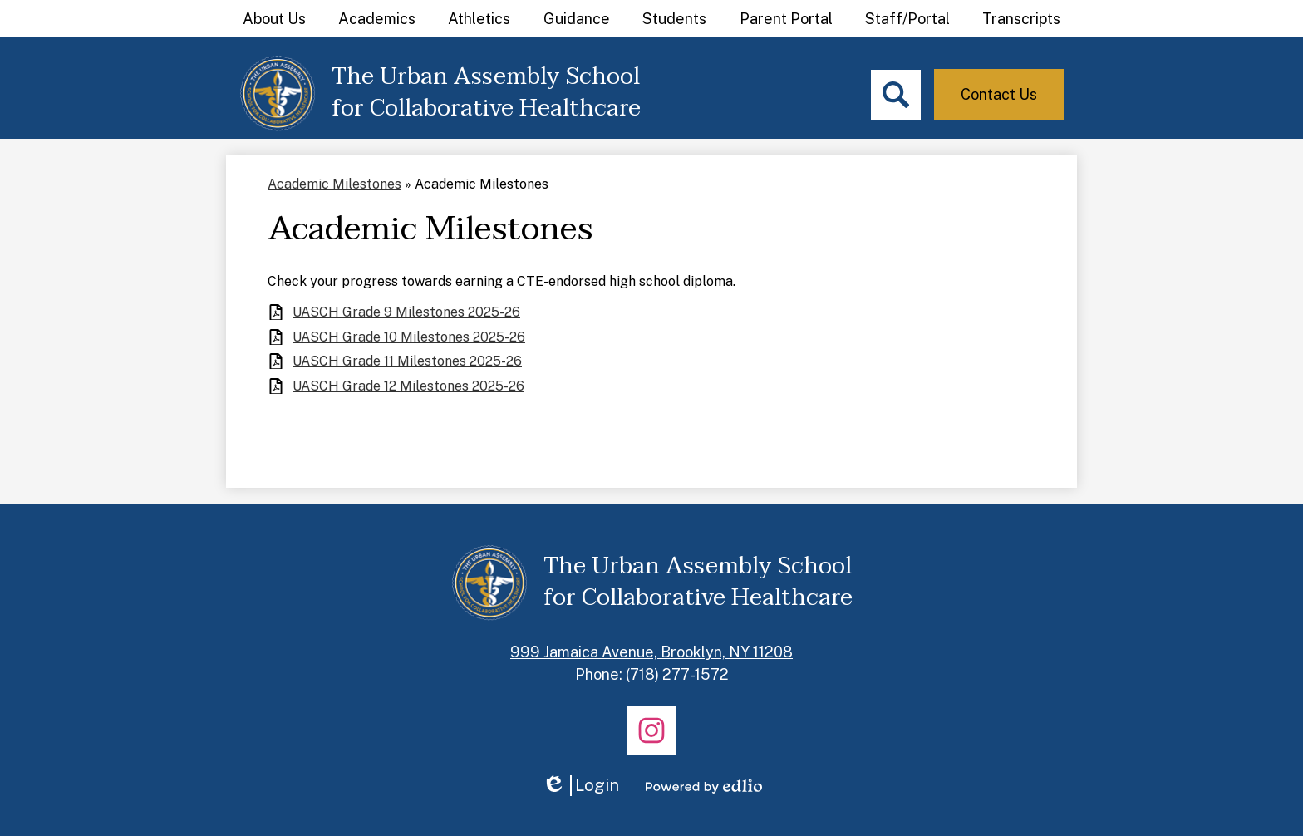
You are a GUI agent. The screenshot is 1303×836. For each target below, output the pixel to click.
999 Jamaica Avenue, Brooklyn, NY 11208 (651, 652)
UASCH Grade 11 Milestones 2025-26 (407, 361)
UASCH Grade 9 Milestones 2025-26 (406, 312)
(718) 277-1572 (677, 674)
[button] (274, 18)
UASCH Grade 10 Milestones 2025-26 (409, 337)
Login (580, 785)
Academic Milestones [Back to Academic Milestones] (334, 184)
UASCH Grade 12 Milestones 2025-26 (408, 386)
